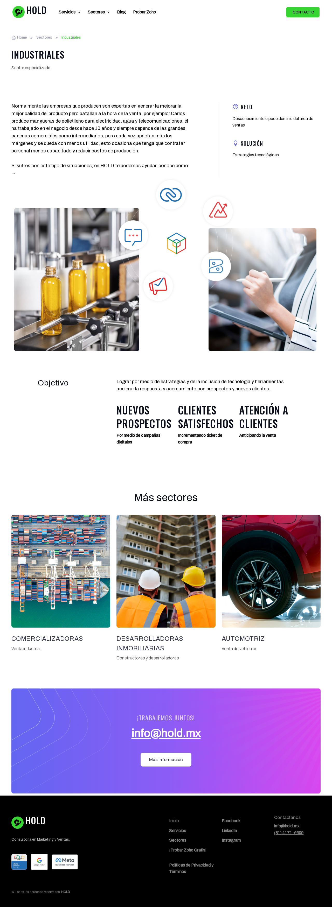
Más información (166, 759)
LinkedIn (229, 830)
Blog (121, 12)
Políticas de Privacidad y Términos (191, 868)
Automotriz (243, 638)
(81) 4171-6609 (288, 833)
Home (19, 37)
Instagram (231, 840)
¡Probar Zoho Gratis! (187, 850)
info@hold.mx (166, 733)
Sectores (96, 12)
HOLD (65, 892)
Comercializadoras (47, 638)
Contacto (303, 12)
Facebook (231, 821)
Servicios (67, 12)
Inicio (174, 821)
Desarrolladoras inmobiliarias (149, 643)
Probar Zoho (144, 12)
